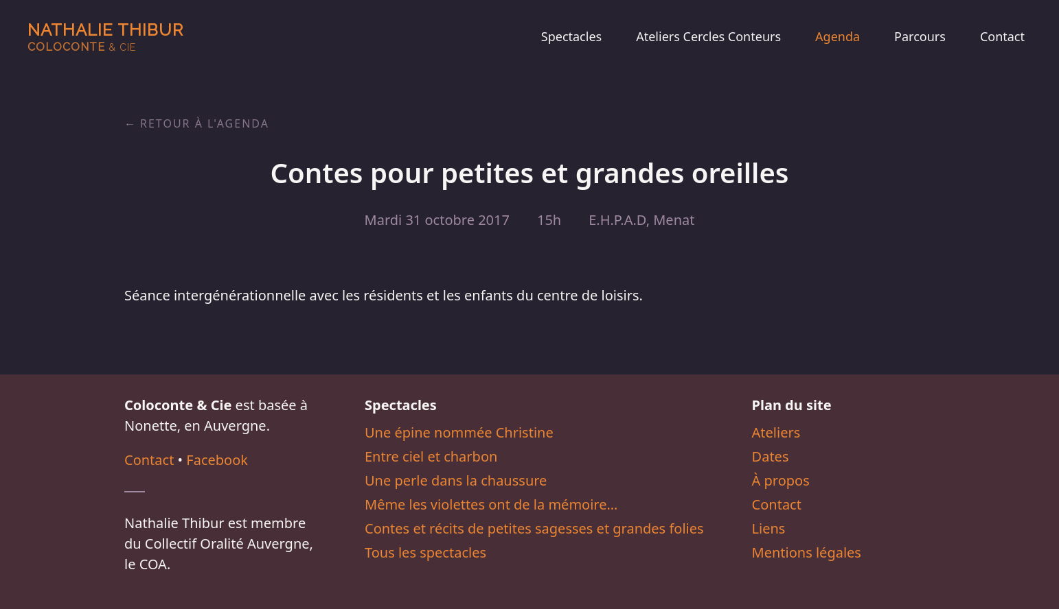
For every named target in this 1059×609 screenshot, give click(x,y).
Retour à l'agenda (204, 123)
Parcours (920, 36)
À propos (781, 480)
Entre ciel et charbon (431, 456)
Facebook (217, 460)
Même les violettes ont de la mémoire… (491, 504)
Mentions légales (806, 552)
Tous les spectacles (425, 552)
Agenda (837, 36)
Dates (770, 456)
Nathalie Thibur (105, 36)
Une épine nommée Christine (459, 432)
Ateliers (776, 432)
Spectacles (571, 36)
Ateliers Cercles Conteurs (708, 36)
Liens (769, 528)
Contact (1002, 36)
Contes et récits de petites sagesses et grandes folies (534, 528)
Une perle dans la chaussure (456, 480)
